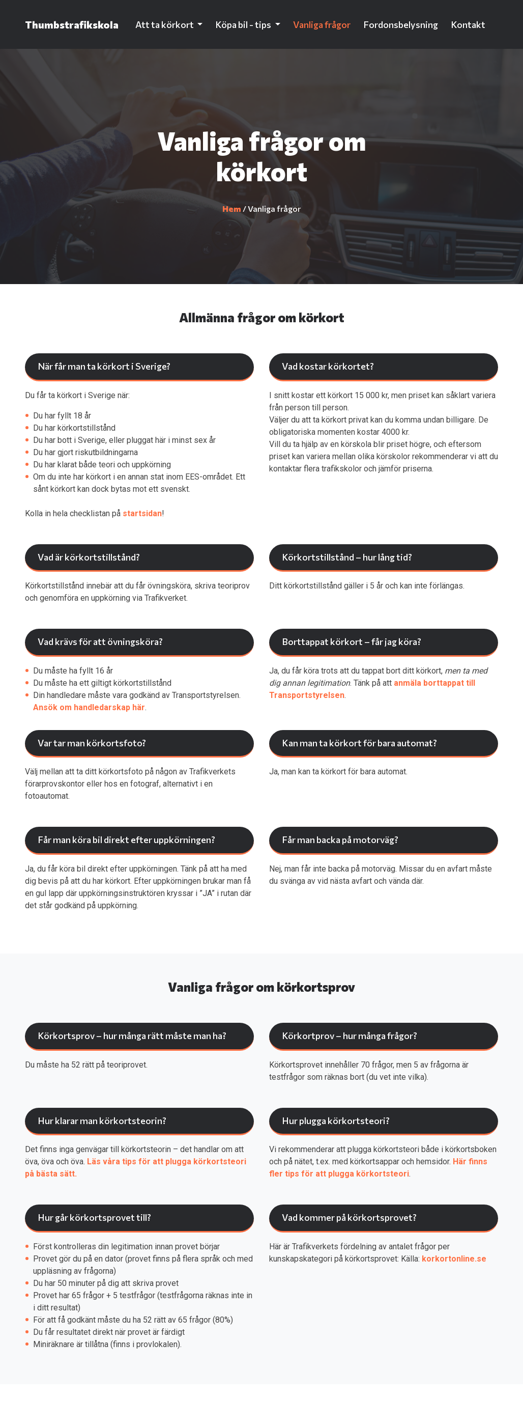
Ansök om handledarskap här (89, 707)
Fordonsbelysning (400, 24)
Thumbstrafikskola (72, 24)
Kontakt (468, 24)
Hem (231, 208)
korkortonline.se (454, 1259)
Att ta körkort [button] (165, 24)
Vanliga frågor (322, 24)
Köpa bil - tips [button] (244, 24)
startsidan (142, 513)
